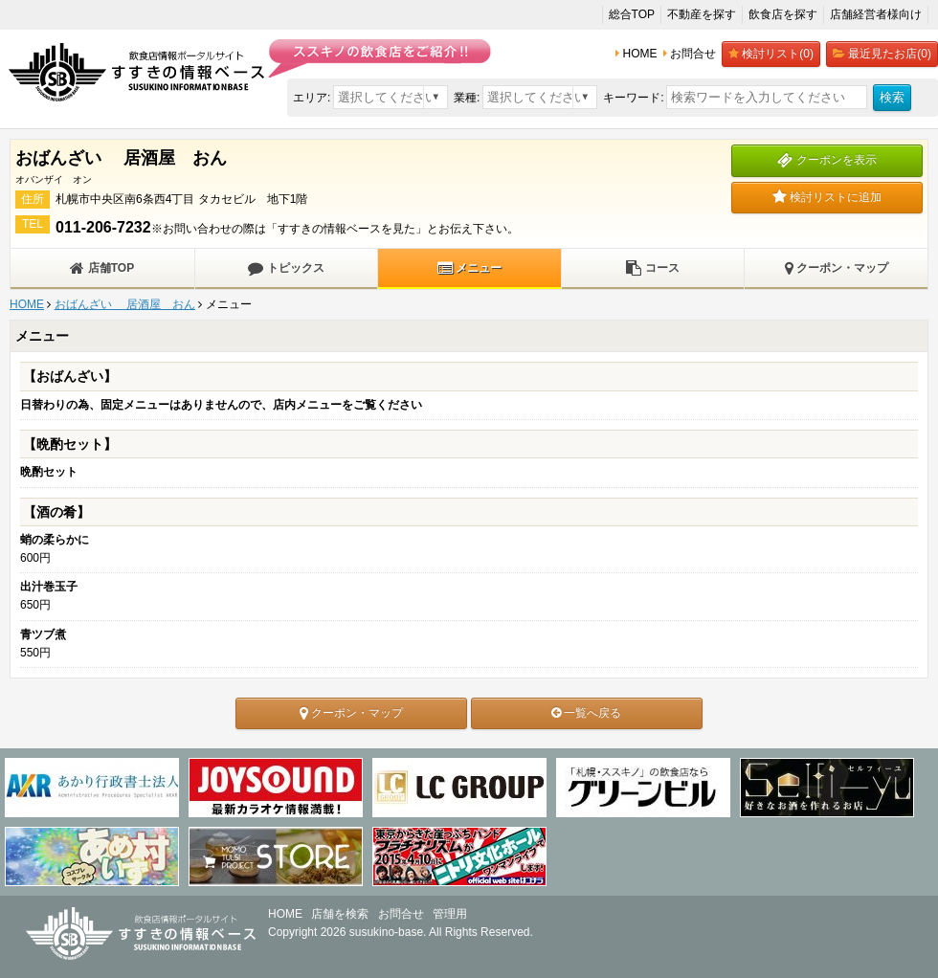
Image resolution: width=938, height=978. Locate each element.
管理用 (450, 914)
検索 (892, 97)
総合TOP (632, 14)
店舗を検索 (339, 914)
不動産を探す (701, 14)
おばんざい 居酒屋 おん (125, 304)
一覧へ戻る (586, 713)
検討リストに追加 (827, 197)
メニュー (469, 268)
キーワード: (633, 97)
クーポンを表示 (826, 160)
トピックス (286, 268)
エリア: (311, 97)
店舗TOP (102, 268)
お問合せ (401, 914)
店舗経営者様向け (876, 14)
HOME (27, 304)
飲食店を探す (782, 14)
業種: (467, 97)
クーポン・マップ (836, 268)
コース (652, 268)
